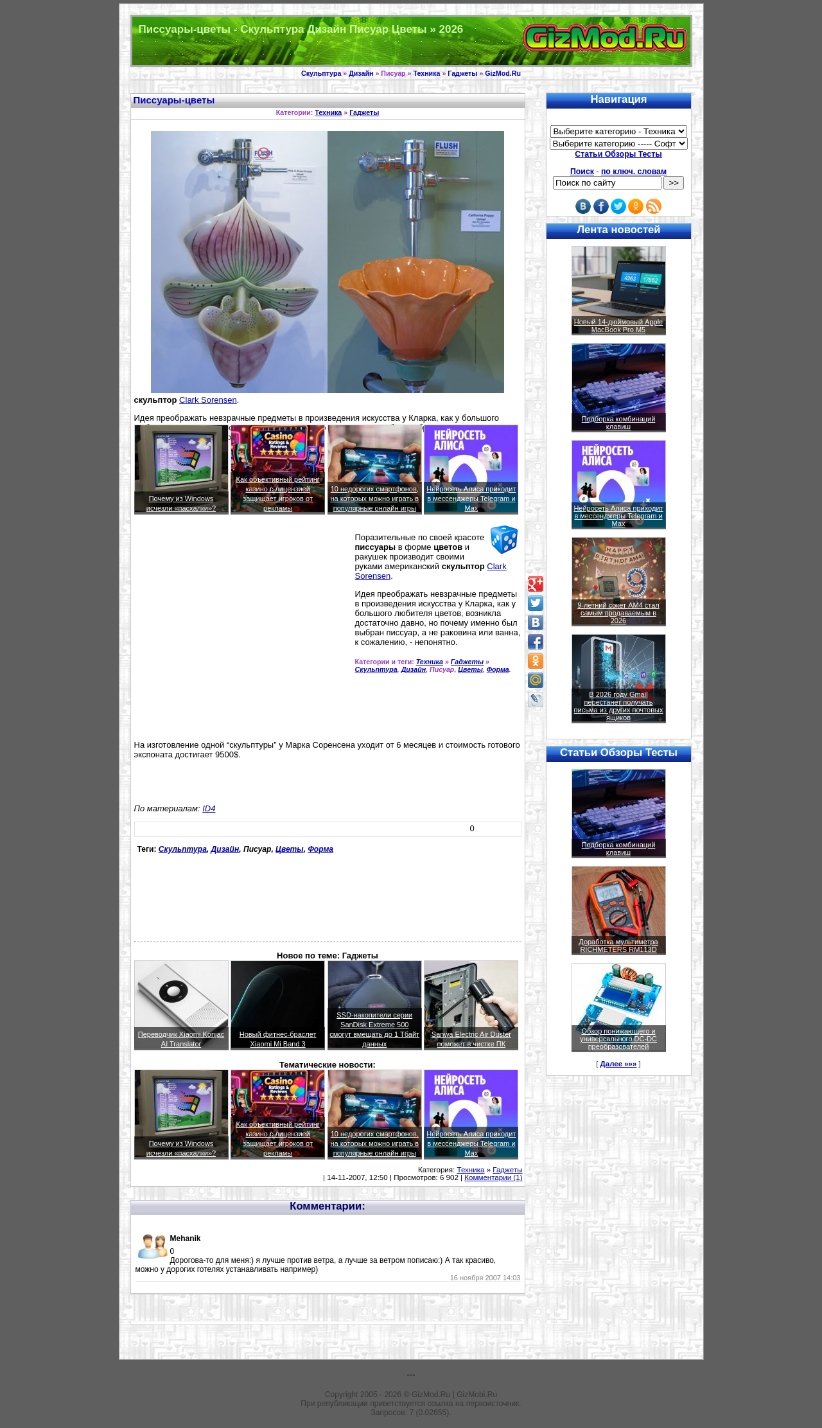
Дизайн (361, 73)
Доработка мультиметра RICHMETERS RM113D (618, 945)
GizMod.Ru (503, 73)
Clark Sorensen (208, 400)
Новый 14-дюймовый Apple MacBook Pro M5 (618, 325)
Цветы (470, 669)
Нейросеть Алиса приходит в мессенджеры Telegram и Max (471, 498)
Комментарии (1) (493, 1177)
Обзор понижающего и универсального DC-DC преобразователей (618, 1038)
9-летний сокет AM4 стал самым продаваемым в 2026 (618, 612)
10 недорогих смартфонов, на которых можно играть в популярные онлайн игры (374, 498)
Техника (426, 73)
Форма (498, 669)
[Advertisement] (242, 624)
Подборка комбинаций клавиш (619, 422)
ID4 (208, 808)
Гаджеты (462, 73)
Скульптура (321, 73)
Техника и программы (411, 41)
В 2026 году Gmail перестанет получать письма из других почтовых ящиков (618, 706)
